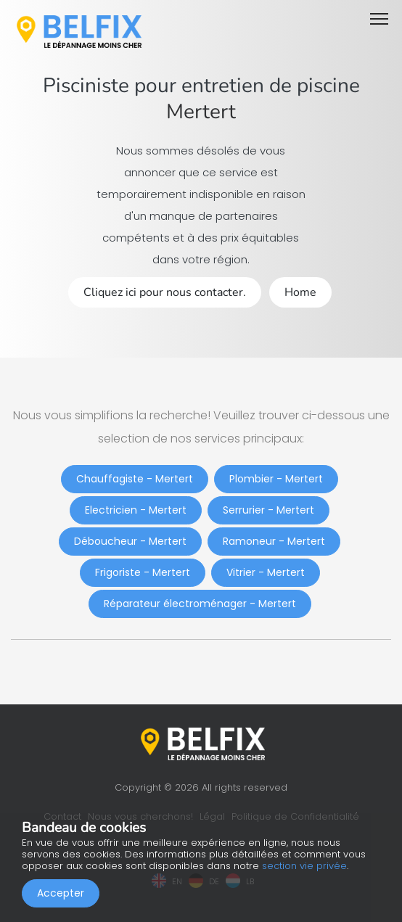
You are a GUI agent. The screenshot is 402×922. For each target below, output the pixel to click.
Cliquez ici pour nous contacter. (164, 292)
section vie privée (304, 866)
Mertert (201, 111)
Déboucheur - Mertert (130, 541)
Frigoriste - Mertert (142, 572)
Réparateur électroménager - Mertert (200, 603)
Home (300, 292)
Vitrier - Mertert (265, 572)
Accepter (60, 893)
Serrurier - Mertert (268, 510)
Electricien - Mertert (135, 510)
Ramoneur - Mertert (274, 541)
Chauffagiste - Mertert (134, 479)
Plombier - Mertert (276, 479)
